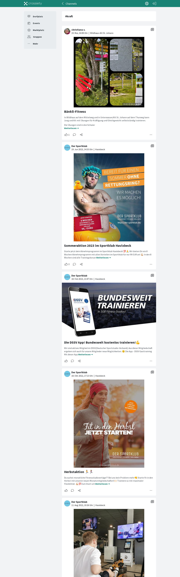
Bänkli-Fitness (75, 111)
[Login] (154, 3)
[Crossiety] (33, 3)
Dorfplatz (38, 16)
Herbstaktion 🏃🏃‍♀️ (78, 472)
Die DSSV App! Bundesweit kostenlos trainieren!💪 (102, 342)
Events (36, 23)
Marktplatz (38, 30)
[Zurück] (63, 3)
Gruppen (37, 36)
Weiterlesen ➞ (71, 128)
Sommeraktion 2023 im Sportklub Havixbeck (97, 245)
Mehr (35, 43)
